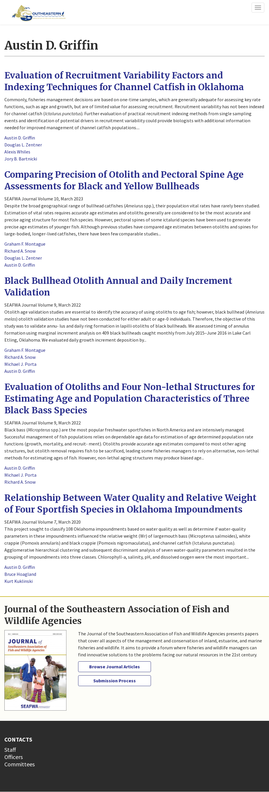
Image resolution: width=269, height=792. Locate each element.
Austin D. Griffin (19, 138)
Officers (13, 757)
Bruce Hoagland (20, 574)
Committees (19, 764)
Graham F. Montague (24, 244)
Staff (10, 749)
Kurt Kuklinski (18, 581)
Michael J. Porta (20, 364)
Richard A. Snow (20, 251)
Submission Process (114, 680)
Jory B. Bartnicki (20, 159)
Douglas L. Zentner (23, 145)
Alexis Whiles (17, 152)
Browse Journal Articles (114, 666)
